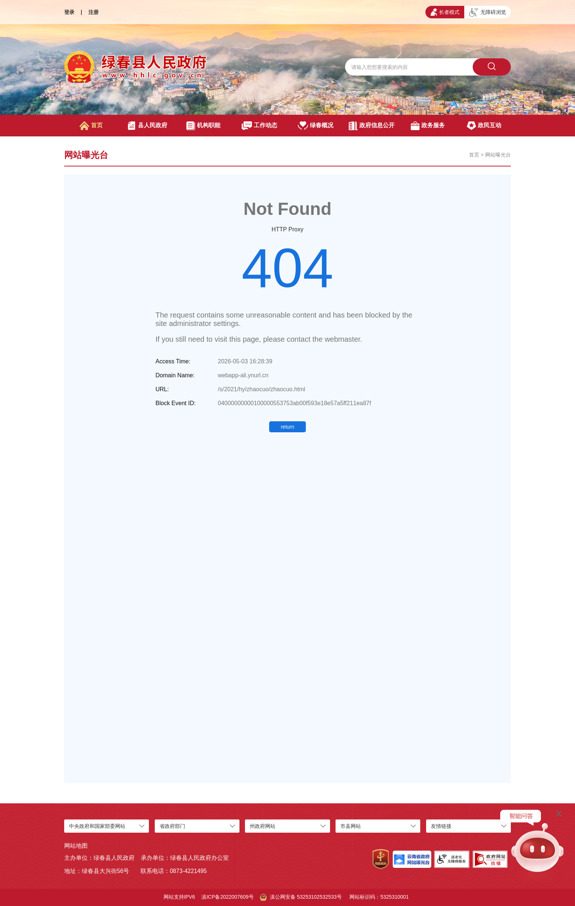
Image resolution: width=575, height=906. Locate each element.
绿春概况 (315, 125)
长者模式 (445, 12)
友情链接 (441, 826)
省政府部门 (172, 826)
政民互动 (484, 125)
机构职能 (203, 125)
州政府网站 (262, 826)
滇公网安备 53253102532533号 (301, 897)
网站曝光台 (498, 155)
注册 (93, 12)
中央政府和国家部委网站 (97, 826)
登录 (69, 12)
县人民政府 (147, 125)
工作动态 (259, 125)
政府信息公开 (372, 125)
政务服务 (428, 125)
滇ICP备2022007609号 (227, 897)
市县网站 (350, 826)
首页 (91, 125)
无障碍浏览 (487, 12)
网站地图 (76, 846)
